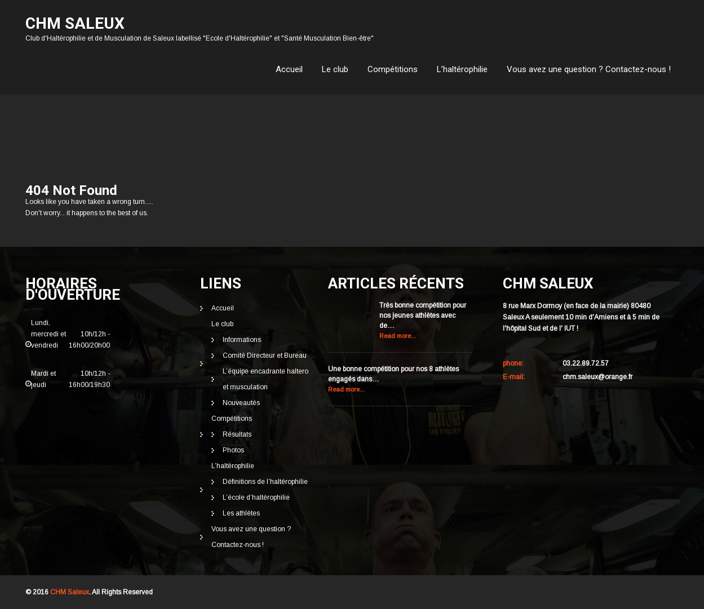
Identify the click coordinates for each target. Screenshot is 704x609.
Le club (335, 69)
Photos (233, 450)
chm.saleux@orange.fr (597, 377)
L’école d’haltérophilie (256, 497)
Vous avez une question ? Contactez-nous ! (589, 69)
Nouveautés (241, 403)
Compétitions (393, 69)
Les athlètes (241, 513)
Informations (242, 340)
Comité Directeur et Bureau (265, 355)
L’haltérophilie (462, 69)
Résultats (237, 434)
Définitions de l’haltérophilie (265, 482)
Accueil (289, 69)
